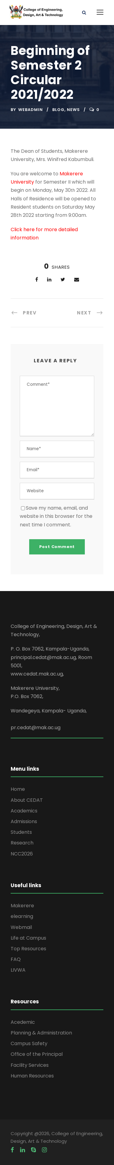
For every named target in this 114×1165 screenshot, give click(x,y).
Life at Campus (28, 937)
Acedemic (23, 1022)
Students (21, 832)
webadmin (30, 110)
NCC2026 (22, 853)
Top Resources (28, 948)
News (73, 110)
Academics (24, 810)
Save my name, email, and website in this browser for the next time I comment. (56, 516)
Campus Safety (29, 1043)
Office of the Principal (37, 1054)
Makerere (22, 905)
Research (22, 842)
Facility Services (30, 1065)
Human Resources (32, 1075)
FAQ (16, 959)
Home (18, 789)
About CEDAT (27, 800)
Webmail (21, 927)
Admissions (24, 821)
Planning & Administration (41, 1032)
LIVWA (18, 969)
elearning (22, 916)
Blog (58, 110)
